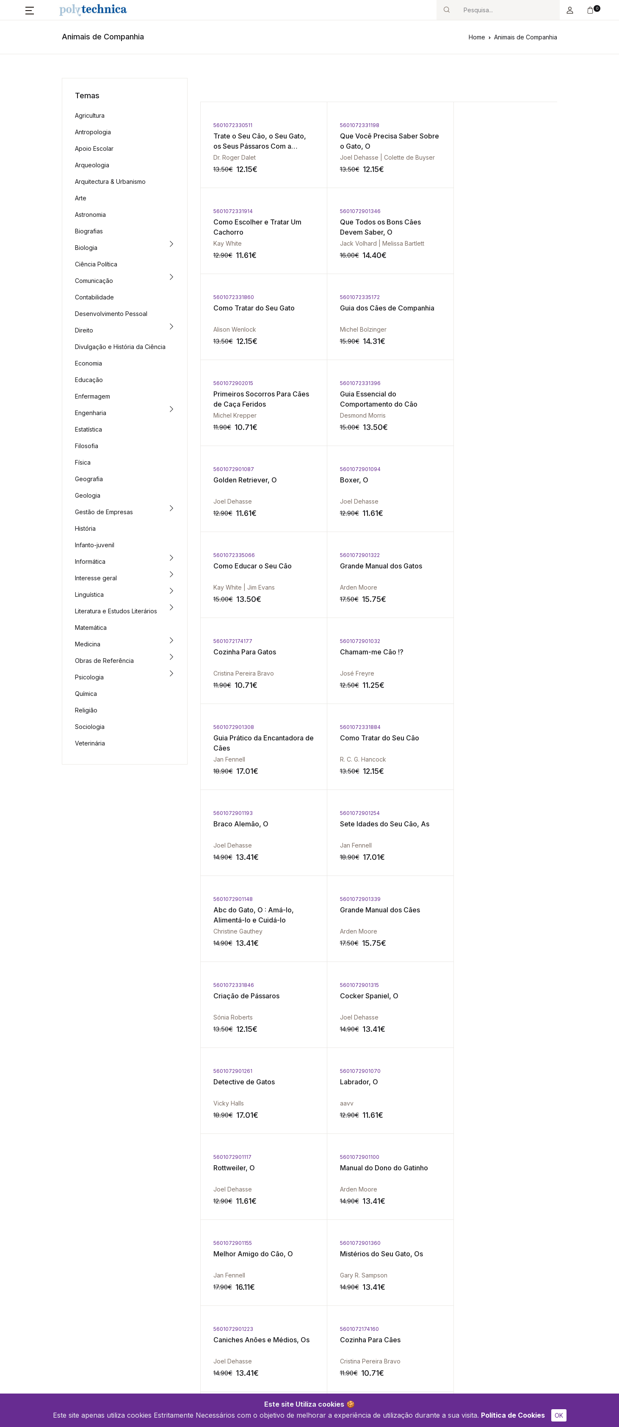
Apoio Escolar (94, 148)
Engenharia (90, 412)
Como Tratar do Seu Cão (253, 566)
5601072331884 (233, 555)
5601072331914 (470, 125)
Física (83, 462)
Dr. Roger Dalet (234, 157)
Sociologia (90, 726)
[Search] (508, 10)
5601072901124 (232, 985)
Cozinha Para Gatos (244, 480)
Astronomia (90, 214)
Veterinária (90, 743)
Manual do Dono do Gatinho (376, 824)
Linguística (89, 594)
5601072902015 (233, 297)
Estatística (88, 429)
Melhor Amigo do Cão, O (491, 824)
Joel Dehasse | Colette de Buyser (379, 157)
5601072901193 (352, 555)
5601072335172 (471, 211)
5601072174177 (232, 469)
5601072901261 (351, 727)
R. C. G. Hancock (236, 587)
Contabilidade (94, 297)
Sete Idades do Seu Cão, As (495, 566)
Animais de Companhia (525, 37)
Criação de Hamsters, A (489, 1082)
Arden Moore (469, 415)
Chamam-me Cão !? (364, 480)
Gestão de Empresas (104, 511)
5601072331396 (352, 297)
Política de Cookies (513, 1415)
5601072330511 (232, 125)
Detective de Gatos (363, 738)
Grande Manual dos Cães (372, 652)
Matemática (91, 627)
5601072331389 (471, 985)
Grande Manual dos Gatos (492, 394)
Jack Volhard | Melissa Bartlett (255, 243)
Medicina (87, 644)
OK (559, 1415)
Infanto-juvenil (94, 545)
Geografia (89, 478)
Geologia (87, 495)
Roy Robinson (470, 1103)
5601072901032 (352, 469)
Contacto (244, 1304)
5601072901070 (471, 727)
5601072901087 (471, 297)
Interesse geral (96, 578)
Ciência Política (96, 264)
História (85, 528)
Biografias (89, 231)
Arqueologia (92, 165)
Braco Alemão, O (359, 566)
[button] (29, 10)
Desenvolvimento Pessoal (111, 313)
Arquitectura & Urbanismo (110, 181)
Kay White (465, 157)
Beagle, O (348, 996)
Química (86, 693)
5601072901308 (471, 469)
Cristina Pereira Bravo (243, 501)
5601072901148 (233, 641)
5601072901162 (351, 1071)
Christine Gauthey (238, 673)
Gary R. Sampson (237, 931)
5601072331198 (352, 125)
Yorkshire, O (233, 996)
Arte (80, 198)
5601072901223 (352, 899)
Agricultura (90, 115)
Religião (86, 710)
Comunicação (94, 280)
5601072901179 (233, 1071)
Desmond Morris (355, 329)
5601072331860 (352, 211)
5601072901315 (232, 727)
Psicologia (89, 677)
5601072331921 (470, 1071)
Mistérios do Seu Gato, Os (254, 910)
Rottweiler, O (234, 824)
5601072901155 (470, 813)
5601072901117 (232, 813)
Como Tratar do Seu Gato (373, 222)
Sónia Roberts (470, 673)
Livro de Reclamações (347, 1304)
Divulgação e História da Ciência (120, 346)
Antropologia (93, 132)
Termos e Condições (430, 1304)
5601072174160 (470, 899)
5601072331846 (471, 641)
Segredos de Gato (361, 1082)
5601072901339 (352, 641)
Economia (88, 363)
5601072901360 (233, 899)
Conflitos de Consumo (347, 1290)
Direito (84, 330)
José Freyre (349, 501)
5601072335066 (353, 383)
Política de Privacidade (433, 1290)
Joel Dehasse (470, 329)
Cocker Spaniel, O (242, 738)
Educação (89, 379)
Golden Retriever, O (482, 308)
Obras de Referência (104, 660)
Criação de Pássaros (484, 652)
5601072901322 (471, 383)
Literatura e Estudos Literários (116, 611)
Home (477, 37)
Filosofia (86, 445)
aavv (457, 759)
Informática (90, 561)
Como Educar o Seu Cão (371, 394)
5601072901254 (471, 555)
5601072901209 (352, 985)
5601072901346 (233, 211)
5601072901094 (233, 383)
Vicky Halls (347, 759)
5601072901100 (352, 813)
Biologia (86, 247)
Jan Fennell (467, 501)
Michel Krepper (235, 329)
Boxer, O (227, 394)
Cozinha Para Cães (481, 910)
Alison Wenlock (353, 243)
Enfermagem (92, 396)
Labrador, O (470, 738)
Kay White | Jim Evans (363, 415)
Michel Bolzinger (474, 243)
